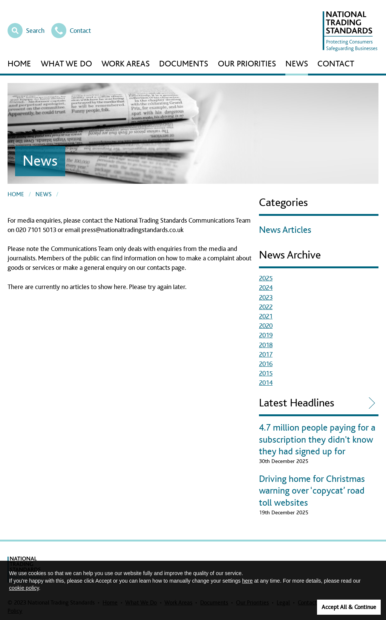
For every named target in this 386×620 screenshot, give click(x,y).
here (247, 581)
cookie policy (24, 588)
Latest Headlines (296, 403)
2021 (266, 316)
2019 (266, 335)
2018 (266, 345)
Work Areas (125, 64)
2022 (266, 307)
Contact (71, 29)
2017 (266, 354)
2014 (266, 383)
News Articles (285, 230)
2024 (266, 288)
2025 (266, 278)
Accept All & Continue (349, 607)
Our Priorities (247, 64)
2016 (266, 364)
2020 (266, 326)
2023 (266, 297)
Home (19, 64)
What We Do (66, 64)
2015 (266, 373)
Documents (183, 64)
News (296, 64)
